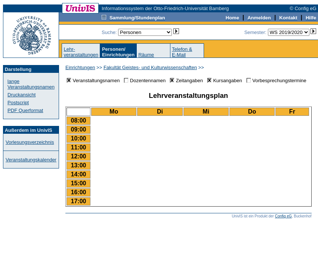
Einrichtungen (80, 67)
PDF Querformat (25, 110)
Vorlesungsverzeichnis (30, 142)
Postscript (18, 102)
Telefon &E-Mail (182, 52)
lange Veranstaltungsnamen (31, 84)
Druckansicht (21, 95)
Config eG (283, 216)
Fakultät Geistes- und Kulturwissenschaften (150, 67)
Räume (146, 55)
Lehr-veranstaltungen (81, 52)
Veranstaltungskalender (31, 160)
